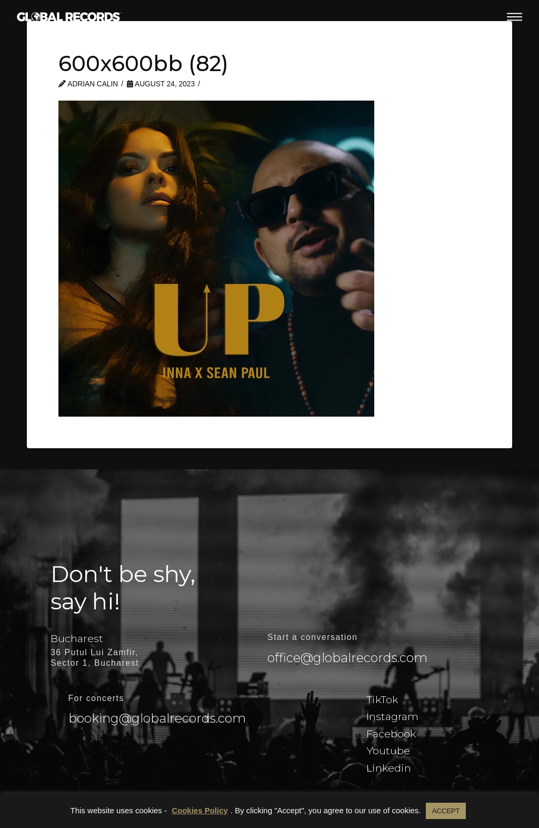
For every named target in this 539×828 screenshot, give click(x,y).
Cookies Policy (200, 810)
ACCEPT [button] (446, 811)
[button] (514, 17)
